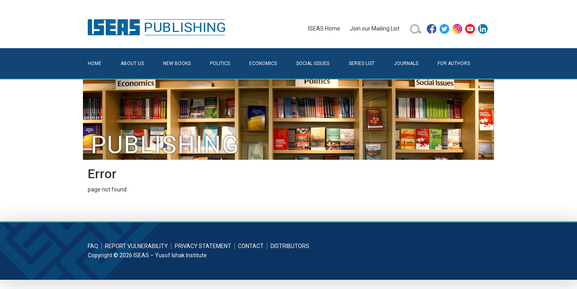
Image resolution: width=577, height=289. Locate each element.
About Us (132, 63)
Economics (263, 63)
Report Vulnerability (136, 246)
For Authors (454, 63)
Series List (362, 63)
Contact (251, 246)
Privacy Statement (203, 246)
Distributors (289, 246)
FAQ (93, 246)
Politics (220, 63)
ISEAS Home (324, 28)
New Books (177, 63)
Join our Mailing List (374, 28)
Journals (406, 63)
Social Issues (312, 63)
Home (94, 63)
